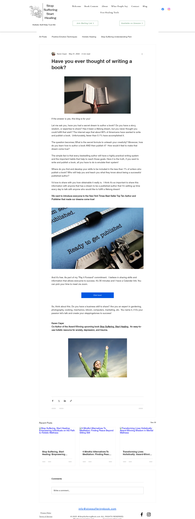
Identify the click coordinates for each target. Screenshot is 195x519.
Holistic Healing (89, 37)
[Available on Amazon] (132, 23)
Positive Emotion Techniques (64, 37)
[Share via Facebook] (52, 401)
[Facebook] (162, 9)
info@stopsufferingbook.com (97, 508)
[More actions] (142, 53)
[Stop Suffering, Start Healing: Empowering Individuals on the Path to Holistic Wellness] (57, 437)
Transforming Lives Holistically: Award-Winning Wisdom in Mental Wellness (137, 453)
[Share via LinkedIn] (65, 401)
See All (153, 422)
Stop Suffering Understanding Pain (116, 37)
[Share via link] (71, 401)
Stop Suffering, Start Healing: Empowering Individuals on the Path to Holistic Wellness (55, 453)
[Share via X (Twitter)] (59, 401)
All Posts (43, 37)
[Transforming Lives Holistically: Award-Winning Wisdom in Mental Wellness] (138, 437)
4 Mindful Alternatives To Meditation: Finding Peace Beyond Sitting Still (96, 453)
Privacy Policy (45, 513)
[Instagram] (169, 9)
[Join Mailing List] (85, 23)
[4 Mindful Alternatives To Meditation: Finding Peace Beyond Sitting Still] (98, 437)
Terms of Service (45, 517)
